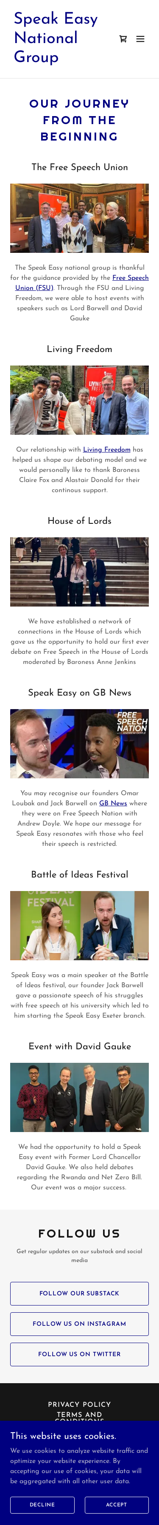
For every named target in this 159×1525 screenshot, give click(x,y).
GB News (113, 803)
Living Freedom (107, 450)
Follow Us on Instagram (79, 1324)
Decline (42, 1510)
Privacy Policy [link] (79, 1405)
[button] (140, 38)
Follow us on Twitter (79, 1355)
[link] (59, 60)
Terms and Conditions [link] (79, 1418)
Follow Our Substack (79, 1294)
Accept (116, 1510)
